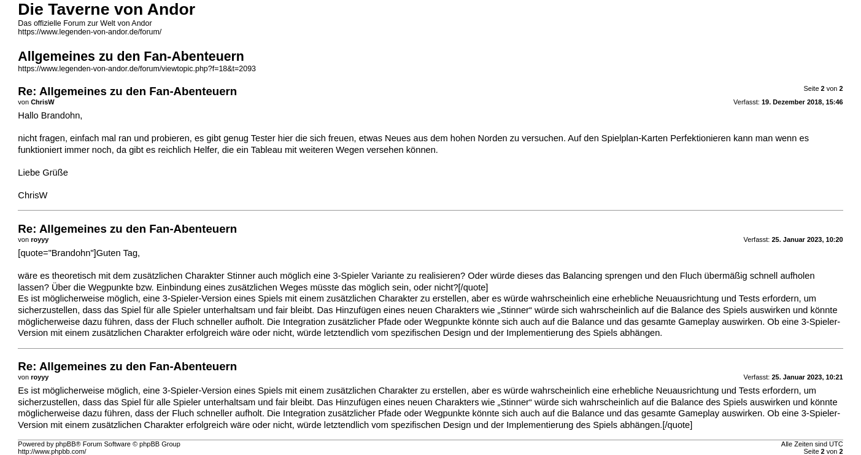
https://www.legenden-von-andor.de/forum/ (89, 32)
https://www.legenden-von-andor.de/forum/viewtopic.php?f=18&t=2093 (137, 68)
